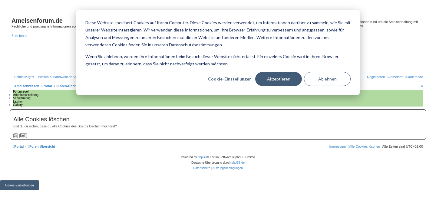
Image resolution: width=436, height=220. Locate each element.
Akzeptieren (278, 78)
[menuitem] (68, 77)
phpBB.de (238, 162)
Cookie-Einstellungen (230, 78)
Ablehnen (327, 78)
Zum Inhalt (19, 36)
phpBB (202, 157)
